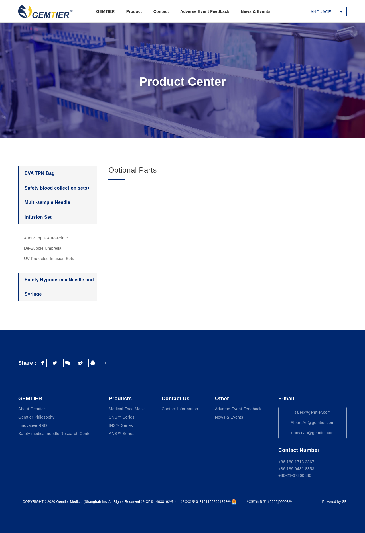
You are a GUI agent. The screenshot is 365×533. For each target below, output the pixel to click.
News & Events (255, 11)
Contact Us (176, 398)
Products (120, 398)
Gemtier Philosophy (36, 417)
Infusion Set (38, 217)
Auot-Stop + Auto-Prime (46, 238)
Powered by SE (334, 501)
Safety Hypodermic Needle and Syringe (59, 286)
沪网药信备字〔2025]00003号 (268, 501)
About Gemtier (31, 409)
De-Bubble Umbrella (42, 248)
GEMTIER (105, 11)
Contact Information (180, 409)
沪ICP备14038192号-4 (159, 502)
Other (222, 398)
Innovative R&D (32, 425)
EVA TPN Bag (40, 173)
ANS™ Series (122, 433)
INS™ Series (121, 425)
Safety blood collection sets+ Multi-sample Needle (57, 195)
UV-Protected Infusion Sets (49, 258)
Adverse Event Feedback (204, 11)
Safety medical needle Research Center (55, 433)
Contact (161, 11)
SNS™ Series (122, 417)
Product (134, 11)
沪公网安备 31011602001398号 (209, 502)
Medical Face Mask (127, 409)
